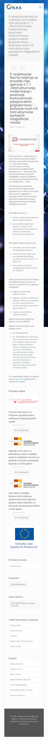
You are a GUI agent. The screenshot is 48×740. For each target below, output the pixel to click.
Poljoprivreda (15, 625)
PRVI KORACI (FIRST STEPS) (21, 690)
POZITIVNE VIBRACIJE (18, 684)
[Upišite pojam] (24, 566)
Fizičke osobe (15, 646)
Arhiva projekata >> (18, 695)
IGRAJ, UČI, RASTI (17, 663)
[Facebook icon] (24, 727)
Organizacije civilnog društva (21, 641)
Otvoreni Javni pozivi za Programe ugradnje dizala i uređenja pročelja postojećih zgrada (22, 416)
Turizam (13, 635)
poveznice (19, 379)
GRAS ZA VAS (15, 674)
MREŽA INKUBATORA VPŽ (20, 679)
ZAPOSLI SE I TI (16, 669)
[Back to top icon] (24, 713)
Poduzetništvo (16, 630)
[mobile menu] (40, 7)
